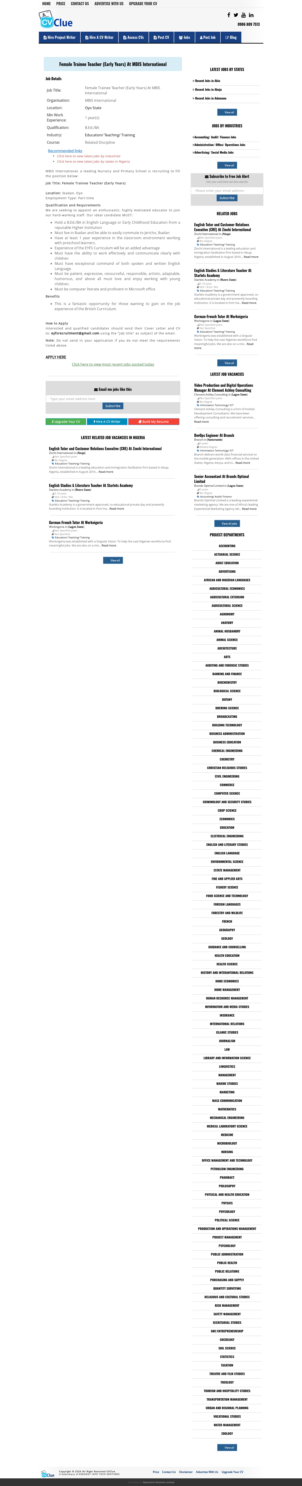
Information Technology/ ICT (216, 405)
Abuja (81, 453)
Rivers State (83, 490)
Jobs (184, 37)
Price (60, 3)
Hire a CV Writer (99, 37)
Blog (231, 37)
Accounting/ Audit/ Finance (216, 496)
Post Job (208, 37)
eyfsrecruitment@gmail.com (75, 333)
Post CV (161, 37)
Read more (106, 472)
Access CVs (133, 37)
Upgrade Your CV (143, 3)
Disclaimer (186, 1472)
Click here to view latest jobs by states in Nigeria (93, 161)
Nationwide (215, 440)
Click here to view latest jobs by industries (88, 156)
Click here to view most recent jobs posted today (113, 364)
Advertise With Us (109, 3)
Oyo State (93, 107)
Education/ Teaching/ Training (110, 135)
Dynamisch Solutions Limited (158, 1482)
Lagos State (76, 527)
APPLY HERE (56, 357)
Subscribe (112, 406)
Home (46, 3)
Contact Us (80, 3)
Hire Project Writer (60, 37)
